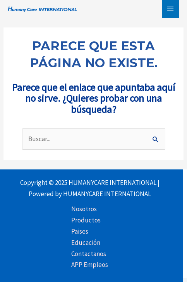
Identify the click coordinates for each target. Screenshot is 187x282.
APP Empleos (89, 264)
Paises (79, 231)
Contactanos (88, 254)
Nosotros (84, 209)
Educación (85, 242)
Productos (86, 220)
